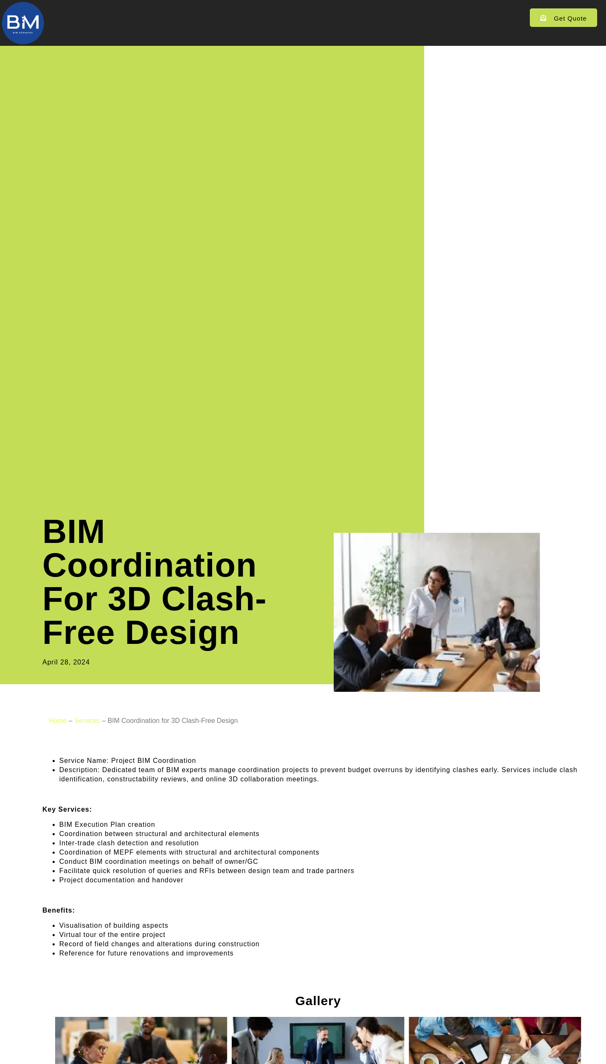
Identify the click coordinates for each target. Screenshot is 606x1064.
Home (171, 17)
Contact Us (360, 17)
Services (215, 18)
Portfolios (268, 17)
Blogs (313, 17)
